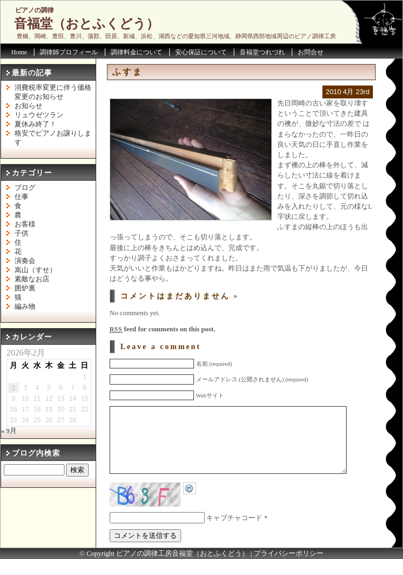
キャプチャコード (234, 534)
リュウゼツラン (39, 115)
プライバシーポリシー (288, 569)
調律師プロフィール (69, 52)
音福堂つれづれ (262, 52)
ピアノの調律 (34, 10)
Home (19, 52)
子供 (21, 233)
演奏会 (25, 261)
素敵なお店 (32, 279)
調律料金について (136, 52)
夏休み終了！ (35, 124)
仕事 (21, 197)
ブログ (25, 187)
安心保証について (201, 52)
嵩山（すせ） (35, 270)
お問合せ (310, 52)
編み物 (25, 306)
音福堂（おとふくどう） (86, 24)
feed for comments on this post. (162, 329)
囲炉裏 (25, 288)
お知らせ (28, 106)
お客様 (25, 224)
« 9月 (9, 431)
